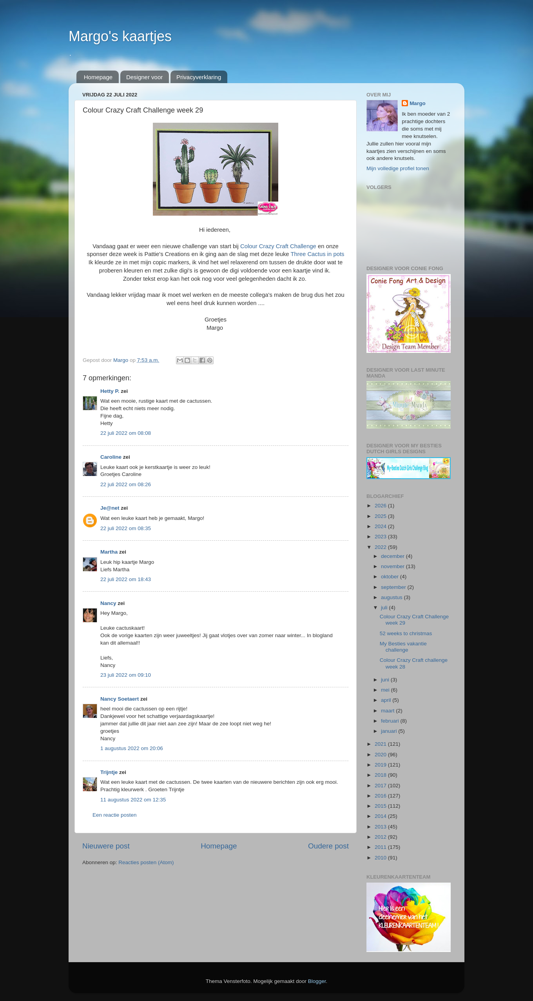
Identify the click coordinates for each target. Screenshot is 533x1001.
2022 (381, 547)
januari (389, 731)
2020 (381, 755)
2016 (381, 796)
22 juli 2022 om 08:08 (125, 433)
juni (386, 680)
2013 (381, 827)
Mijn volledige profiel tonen (397, 168)
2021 (381, 744)
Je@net (109, 508)
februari (391, 721)
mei (386, 690)
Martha (109, 552)
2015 (381, 806)
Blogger (317, 981)
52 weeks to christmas (406, 633)
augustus (392, 597)
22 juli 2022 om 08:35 (125, 528)
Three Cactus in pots (317, 254)
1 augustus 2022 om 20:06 (131, 748)
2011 (381, 847)
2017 (381, 785)
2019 (381, 765)
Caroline (110, 457)
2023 (381, 537)
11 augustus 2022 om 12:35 (133, 800)
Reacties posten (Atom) (146, 862)
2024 (381, 526)
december (393, 556)
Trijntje (109, 772)
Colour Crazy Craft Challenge (278, 246)
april (386, 700)
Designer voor (144, 77)
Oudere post (328, 846)
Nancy (108, 603)
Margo (418, 103)
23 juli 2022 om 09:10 (125, 675)
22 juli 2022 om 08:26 (125, 484)
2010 (381, 858)
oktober (390, 577)
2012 (381, 837)
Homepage (98, 77)
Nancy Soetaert (119, 699)
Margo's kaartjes (120, 36)
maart (388, 711)
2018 (381, 775)
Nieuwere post (106, 846)
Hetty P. (110, 391)
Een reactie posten (114, 815)
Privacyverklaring (198, 77)
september (394, 587)
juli (385, 607)
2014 (381, 816)
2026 (381, 506)
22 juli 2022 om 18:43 (125, 579)
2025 (381, 516)
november (393, 566)
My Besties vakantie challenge (403, 647)
